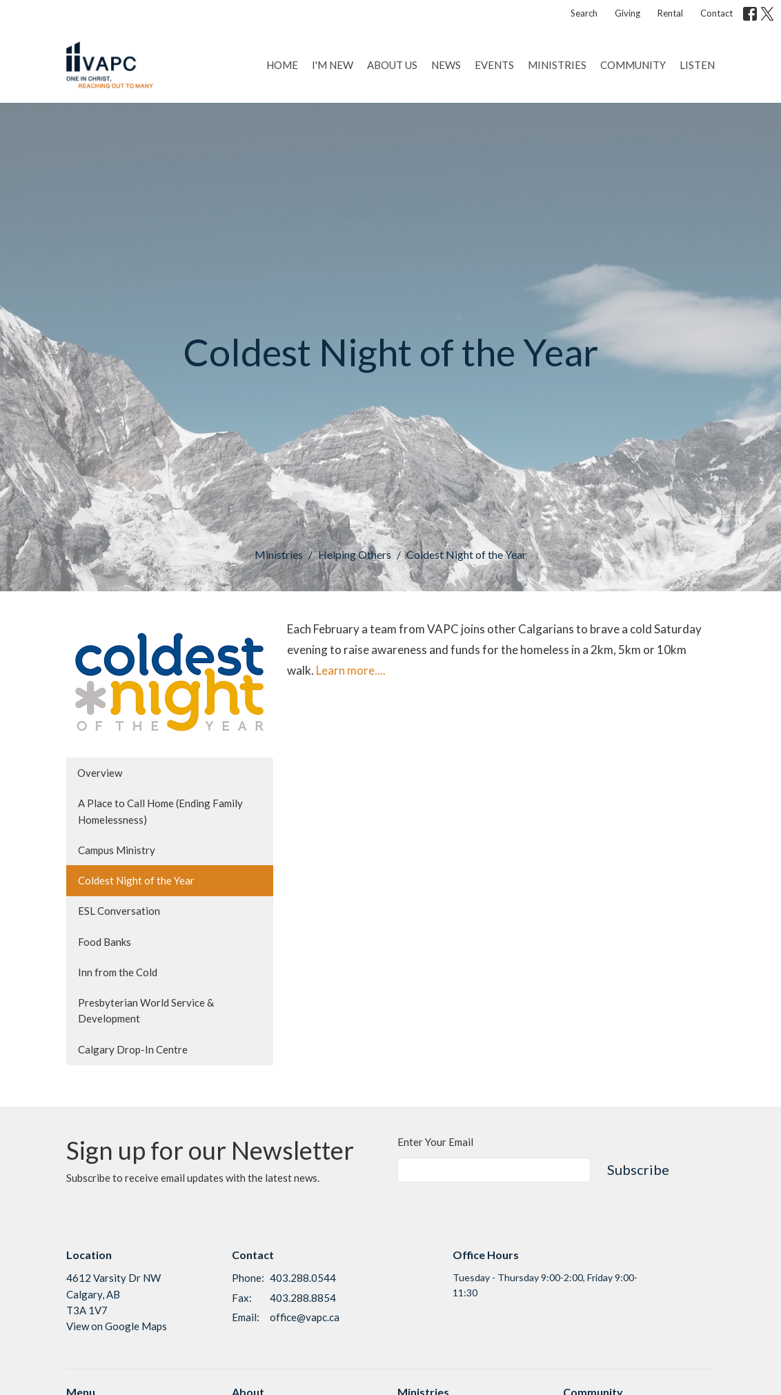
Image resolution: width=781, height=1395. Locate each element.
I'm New (332, 65)
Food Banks (104, 942)
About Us (392, 65)
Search (584, 13)
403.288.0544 (303, 1278)
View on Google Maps (116, 1326)
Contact (716, 13)
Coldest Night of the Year (136, 880)
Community (633, 65)
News (446, 65)
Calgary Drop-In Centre (133, 1049)
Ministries (557, 65)
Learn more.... (351, 670)
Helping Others (354, 554)
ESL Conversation (119, 910)
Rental (670, 13)
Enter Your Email (435, 1142)
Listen (697, 65)
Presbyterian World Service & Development (146, 1010)
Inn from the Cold (117, 972)
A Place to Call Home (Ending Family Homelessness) (160, 811)
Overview (99, 772)
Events (494, 65)
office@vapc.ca (304, 1317)
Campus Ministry (116, 850)
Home (282, 65)
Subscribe (638, 1169)
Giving (627, 13)
